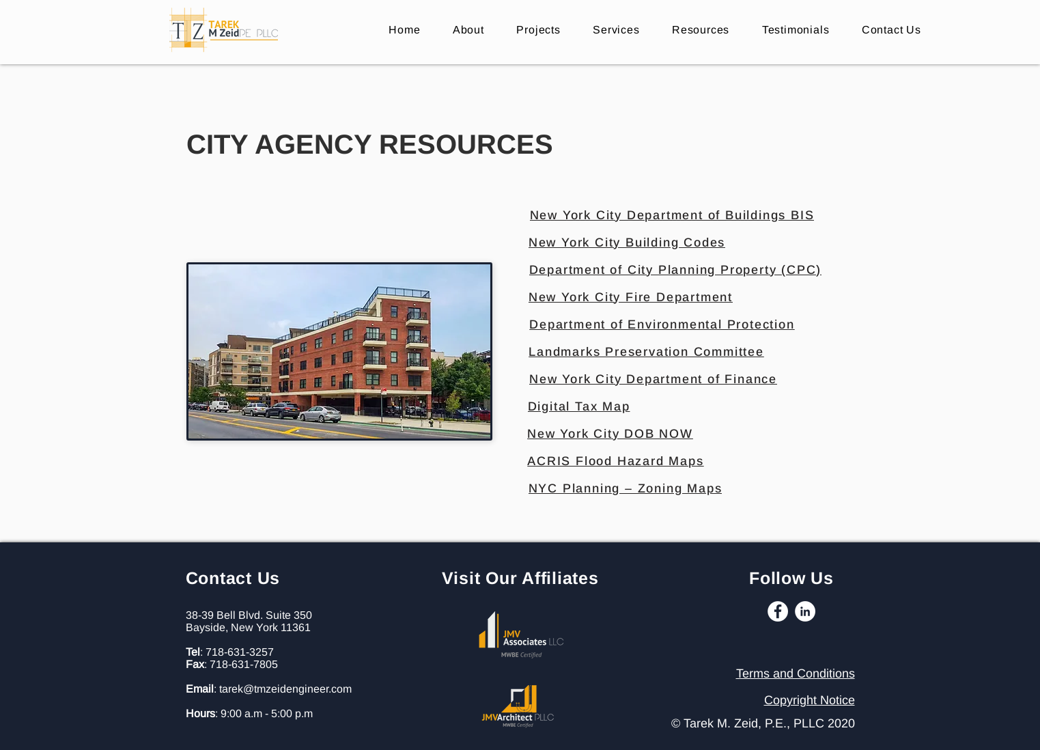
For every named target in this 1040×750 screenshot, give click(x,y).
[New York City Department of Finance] (653, 379)
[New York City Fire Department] (630, 297)
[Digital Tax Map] (579, 406)
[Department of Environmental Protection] (662, 324)
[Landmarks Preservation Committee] (646, 351)
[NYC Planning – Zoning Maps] (625, 488)
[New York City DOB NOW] (610, 433)
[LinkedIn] (805, 611)
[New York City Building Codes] (627, 242)
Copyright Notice (809, 700)
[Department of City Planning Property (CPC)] (675, 269)
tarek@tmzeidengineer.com (285, 689)
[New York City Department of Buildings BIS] (672, 215)
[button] (700, 30)
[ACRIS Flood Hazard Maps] (615, 461)
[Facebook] (778, 611)
